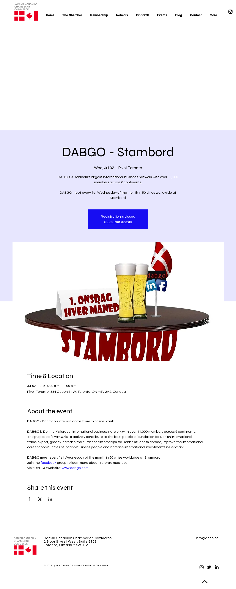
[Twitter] (209, 567)
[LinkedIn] (216, 567)
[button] (98, 15)
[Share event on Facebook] (29, 499)
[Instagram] (230, 11)
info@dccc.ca (207, 538)
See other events (118, 221)
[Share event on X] (40, 499)
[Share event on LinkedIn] (50, 499)
